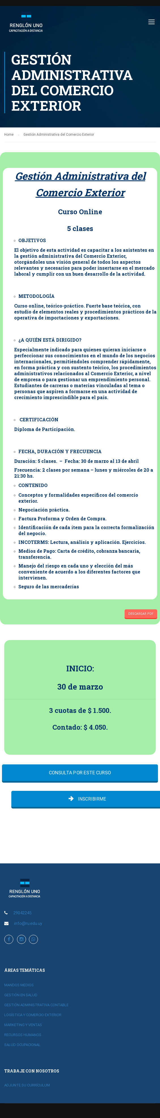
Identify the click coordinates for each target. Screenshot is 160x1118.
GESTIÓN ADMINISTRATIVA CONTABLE (36, 1005)
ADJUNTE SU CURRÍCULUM (27, 1085)
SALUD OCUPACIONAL (22, 1045)
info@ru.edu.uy (28, 923)
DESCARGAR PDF (140, 614)
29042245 (22, 912)
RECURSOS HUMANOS (22, 1035)
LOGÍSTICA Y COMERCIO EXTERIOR (32, 1015)
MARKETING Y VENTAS (23, 1025)
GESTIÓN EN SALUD (20, 995)
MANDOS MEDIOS (19, 985)
